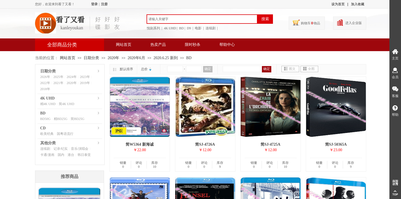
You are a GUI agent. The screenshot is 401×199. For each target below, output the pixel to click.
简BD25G (77, 119)
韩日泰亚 (84, 155)
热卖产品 (158, 45)
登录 (94, 4)
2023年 (85, 77)
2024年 (72, 77)
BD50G (45, 119)
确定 (208, 69)
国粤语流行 (65, 134)
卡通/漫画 (47, 155)
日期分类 (91, 58)
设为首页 (338, 4)
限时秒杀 (192, 45)
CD (43, 128)
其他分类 (48, 143)
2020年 (113, 58)
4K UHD (47, 98)
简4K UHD (66, 104)
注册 (104, 4)
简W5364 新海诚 (140, 144)
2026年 (45, 77)
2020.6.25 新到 (165, 58)
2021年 (58, 83)
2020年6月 (136, 58)
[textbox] (202, 19)
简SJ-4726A (205, 144)
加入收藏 (357, 4)
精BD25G (60, 119)
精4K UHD (48, 104)
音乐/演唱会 (79, 149)
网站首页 (123, 45)
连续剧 (45, 149)
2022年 (45, 83)
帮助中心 (227, 45)
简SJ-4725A (270, 144)
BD (189, 58)
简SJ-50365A (336, 144)
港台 (71, 155)
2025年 (58, 77)
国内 (61, 155)
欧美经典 (47, 134)
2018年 (45, 89)
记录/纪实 (61, 149)
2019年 (85, 83)
